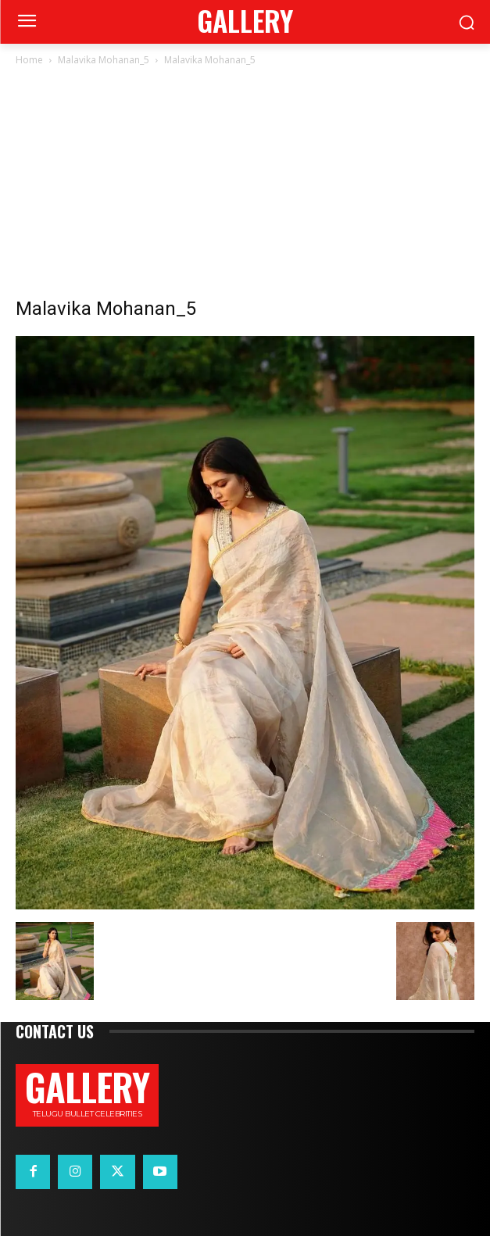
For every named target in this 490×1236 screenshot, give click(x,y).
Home (29, 59)
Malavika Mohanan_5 (103, 59)
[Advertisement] (245, 186)
